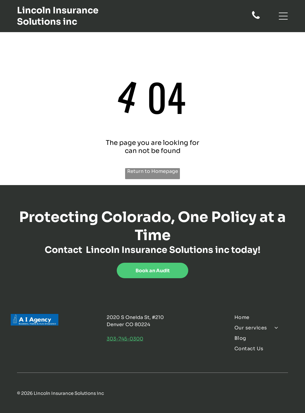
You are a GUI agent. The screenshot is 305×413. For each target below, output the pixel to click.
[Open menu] (283, 16)
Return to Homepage (152, 171)
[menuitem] (264, 317)
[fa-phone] (256, 18)
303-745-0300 (125, 339)
